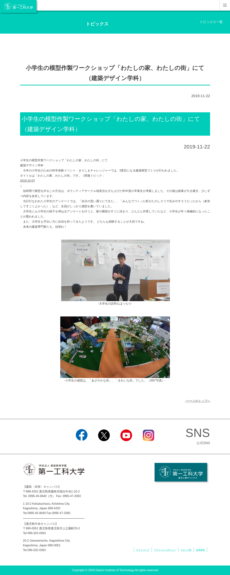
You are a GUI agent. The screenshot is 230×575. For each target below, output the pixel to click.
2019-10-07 (27, 180)
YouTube (126, 445)
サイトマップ (142, 550)
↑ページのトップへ (197, 400)
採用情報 (200, 550)
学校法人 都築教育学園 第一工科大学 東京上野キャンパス (181, 472)
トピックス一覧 (211, 22)
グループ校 (185, 550)
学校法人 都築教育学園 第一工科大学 (18, 6)
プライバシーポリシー (165, 550)
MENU (225, 5)
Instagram (148, 445)
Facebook (81, 445)
